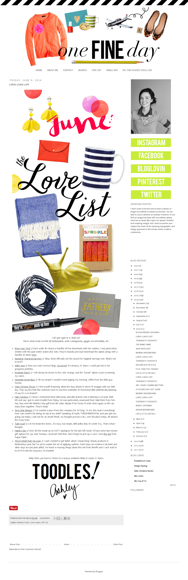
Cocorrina (61, 366)
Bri (46, 348)
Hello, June (20, 366)
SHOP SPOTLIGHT (143, 349)
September (141, 316)
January (140, 436)
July (138, 324)
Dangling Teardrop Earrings (28, 359)
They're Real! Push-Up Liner (28, 441)
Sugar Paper (21, 437)
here (34, 355)
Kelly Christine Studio (143, 471)
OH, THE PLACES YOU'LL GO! (137, 70)
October (140, 312)
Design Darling (140, 466)
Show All (173, 485)
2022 (136, 266)
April (138, 423)
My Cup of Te (140, 481)
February (140, 432)
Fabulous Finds (23, 523)
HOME (39, 70)
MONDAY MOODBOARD (146, 353)
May (138, 419)
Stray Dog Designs (23, 410)
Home (66, 544)
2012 (136, 446)
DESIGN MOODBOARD (145, 410)
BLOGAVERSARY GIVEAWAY (147, 332)
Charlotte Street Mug (25, 380)
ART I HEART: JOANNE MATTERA (149, 385)
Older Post (117, 544)
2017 (136, 287)
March (139, 427)
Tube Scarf (20, 424)
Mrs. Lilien (138, 476)
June (138, 329)
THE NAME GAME (143, 344)
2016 (136, 291)
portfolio (29, 369)
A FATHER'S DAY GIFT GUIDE (148, 389)
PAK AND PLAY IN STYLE (146, 365)
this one (107, 434)
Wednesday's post (23, 444)
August (139, 320)
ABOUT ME (52, 70)
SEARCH (82, 70)
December (141, 303)
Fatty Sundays (21, 397)
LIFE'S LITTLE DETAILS (145, 373)
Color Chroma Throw (25, 387)
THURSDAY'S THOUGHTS (146, 340)
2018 (136, 283)
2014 (136, 300)
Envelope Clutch (22, 372)
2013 (136, 441)
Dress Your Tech (22, 348)
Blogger (99, 571)
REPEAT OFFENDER (144, 406)
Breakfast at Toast (142, 461)
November (141, 308)
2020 (136, 274)
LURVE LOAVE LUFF (144, 336)
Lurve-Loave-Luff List (39, 523)
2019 (136, 278)
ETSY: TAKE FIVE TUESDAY (147, 369)
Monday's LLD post (99, 397)
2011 (136, 450)
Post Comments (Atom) (31, 549)
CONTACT (68, 70)
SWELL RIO (112, 70)
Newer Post (15, 544)
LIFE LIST (96, 70)
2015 (136, 295)
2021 (136, 270)
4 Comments (45, 518)
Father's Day (20, 431)
